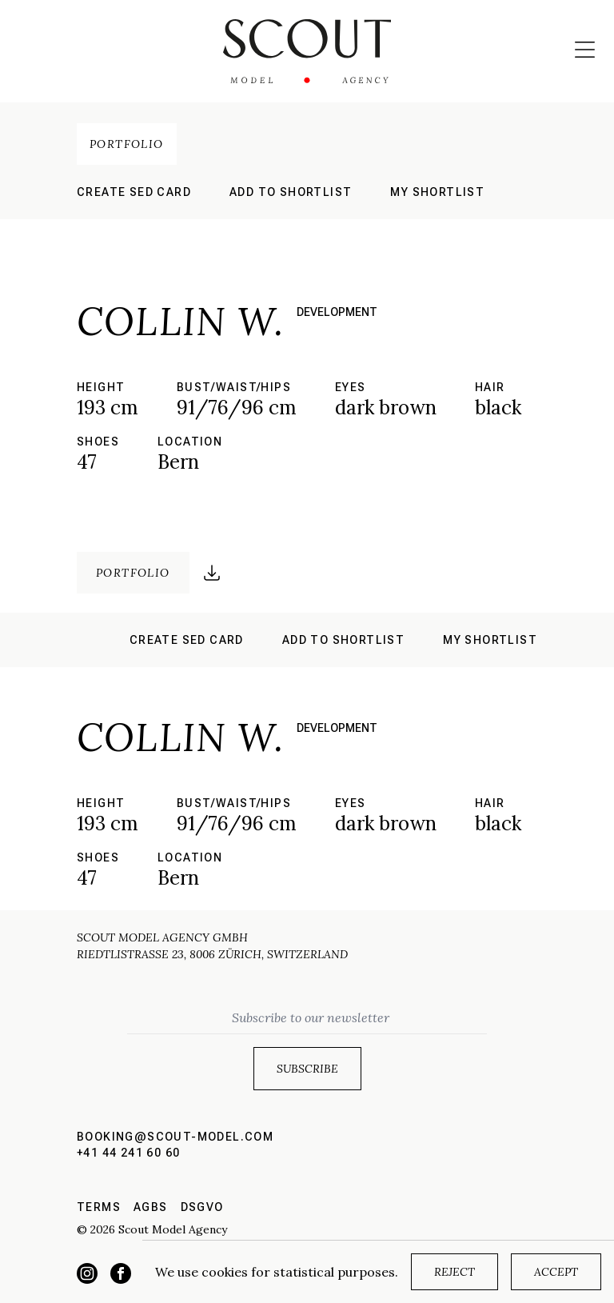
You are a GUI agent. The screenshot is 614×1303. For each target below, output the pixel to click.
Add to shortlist (290, 192)
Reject (454, 1272)
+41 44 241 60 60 (128, 1152)
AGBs (151, 1207)
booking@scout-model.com (175, 1136)
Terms (99, 1207)
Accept (556, 1272)
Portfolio (127, 144)
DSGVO (202, 1207)
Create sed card (134, 192)
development (337, 312)
